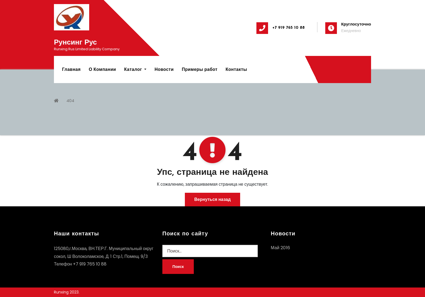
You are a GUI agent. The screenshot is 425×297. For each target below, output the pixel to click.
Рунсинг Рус (75, 42)
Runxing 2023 (66, 292)
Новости (164, 69)
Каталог (135, 69)
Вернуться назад (212, 199)
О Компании (102, 69)
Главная (71, 69)
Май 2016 (280, 248)
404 (70, 100)
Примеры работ (200, 69)
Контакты (236, 69)
